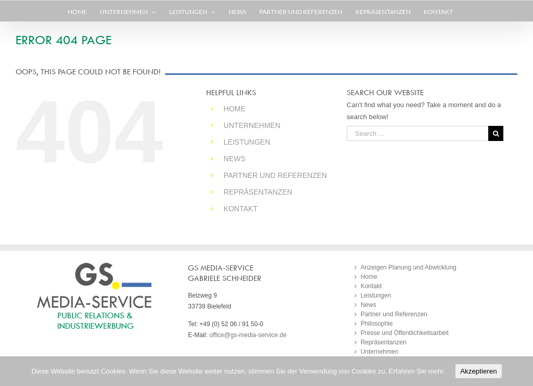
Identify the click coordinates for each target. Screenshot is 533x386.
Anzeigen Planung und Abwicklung (408, 267)
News (235, 159)
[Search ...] (417, 133)
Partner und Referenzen (275, 175)
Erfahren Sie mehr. (417, 371)
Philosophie (377, 323)
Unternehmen (252, 125)
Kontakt (241, 208)
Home (235, 109)
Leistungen (247, 142)
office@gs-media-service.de (248, 335)
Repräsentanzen (258, 192)
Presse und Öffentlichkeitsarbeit (405, 333)
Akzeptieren (478, 371)
